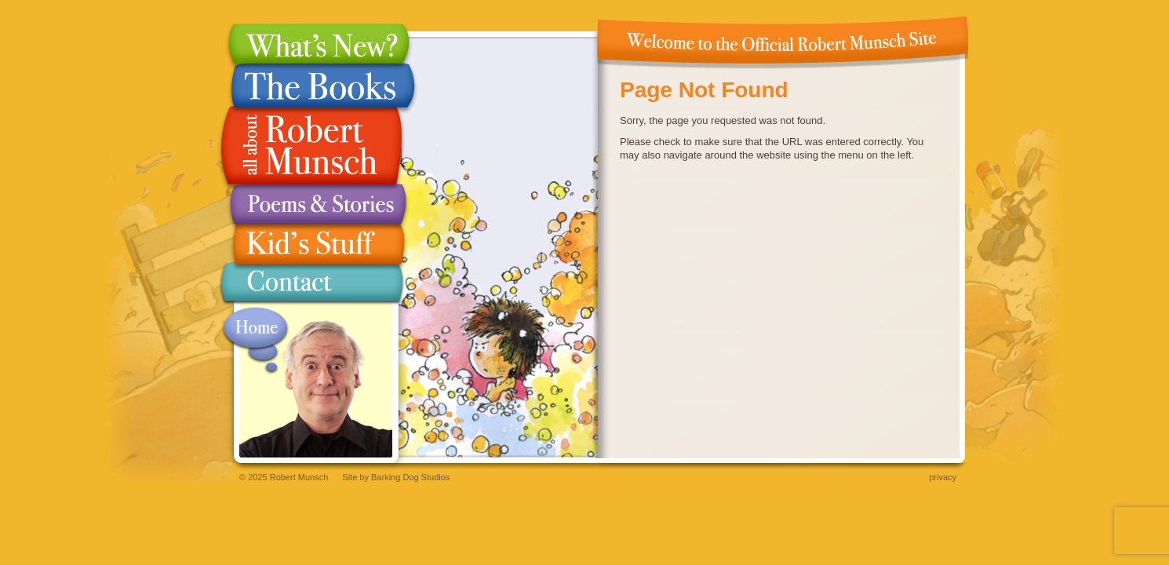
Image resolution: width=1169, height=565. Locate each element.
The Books (311, 86)
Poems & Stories (311, 204)
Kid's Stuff (311, 244)
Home (255, 341)
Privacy (942, 477)
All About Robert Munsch (311, 146)
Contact (311, 286)
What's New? (311, 44)
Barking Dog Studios (410, 477)
